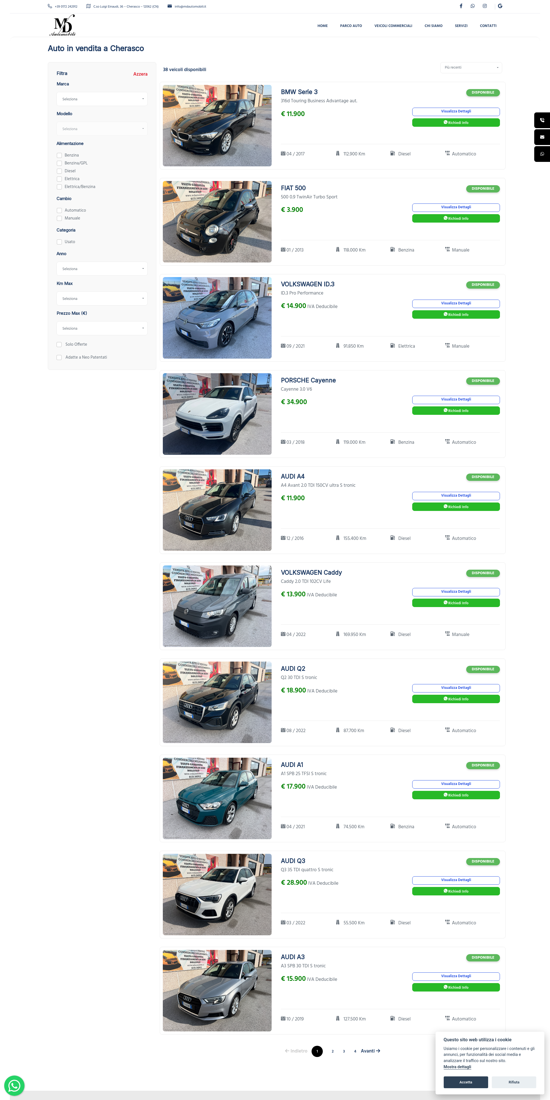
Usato (70, 242)
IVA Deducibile (322, 307)
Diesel (70, 171)
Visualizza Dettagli (456, 111)
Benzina (72, 155)
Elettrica (72, 179)
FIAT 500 (293, 188)
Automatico (75, 210)
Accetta (465, 1082)
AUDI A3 (293, 957)
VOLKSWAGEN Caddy (311, 572)
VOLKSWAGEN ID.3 (307, 284)
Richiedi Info (456, 123)
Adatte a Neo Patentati (85, 357)
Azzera (140, 74)
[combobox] (102, 99)
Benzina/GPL (76, 163)
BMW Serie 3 (299, 92)
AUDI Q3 (293, 860)
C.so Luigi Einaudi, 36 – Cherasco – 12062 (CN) (122, 7)
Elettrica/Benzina (80, 187)
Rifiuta (514, 1082)
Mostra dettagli (457, 1067)
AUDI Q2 (293, 668)
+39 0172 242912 (62, 7)
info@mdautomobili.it (187, 7)
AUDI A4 (293, 476)
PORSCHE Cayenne (308, 380)
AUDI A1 (292, 764)
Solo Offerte (75, 344)
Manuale (72, 218)
